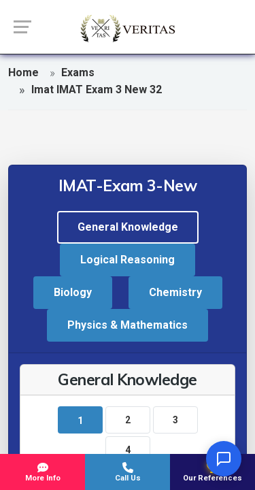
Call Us (127, 472)
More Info (42, 472)
